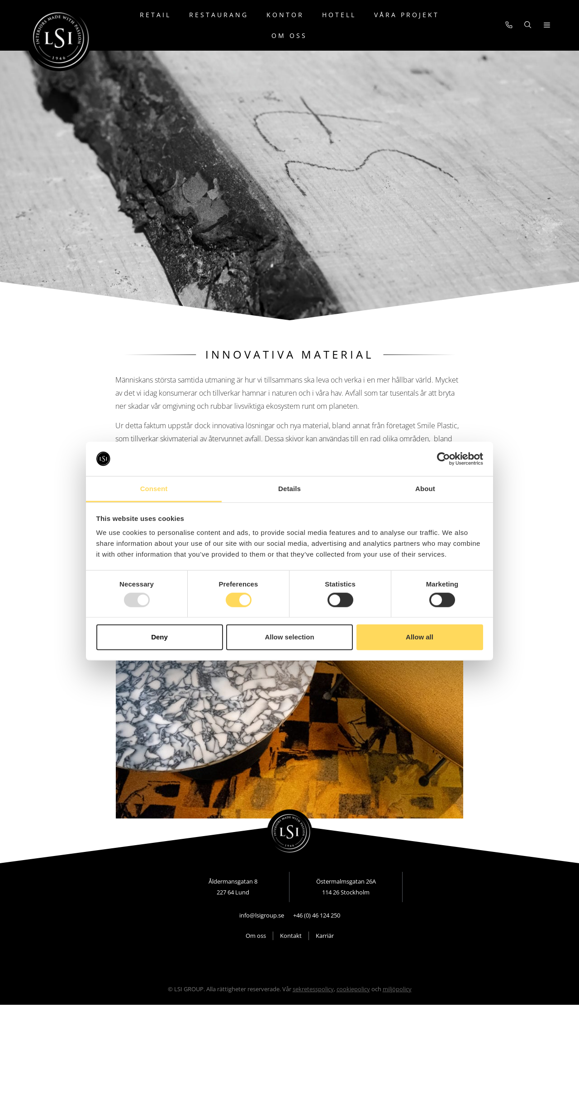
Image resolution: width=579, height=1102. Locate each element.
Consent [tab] (154, 488)
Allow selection (289, 637)
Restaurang (218, 14)
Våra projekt (406, 14)
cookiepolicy (353, 1002)
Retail (155, 14)
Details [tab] (289, 488)
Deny (159, 637)
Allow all (419, 637)
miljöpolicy (397, 1002)
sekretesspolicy (313, 1002)
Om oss (289, 35)
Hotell (339, 14)
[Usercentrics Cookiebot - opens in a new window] (443, 459)
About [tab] (425, 488)
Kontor (285, 14)
